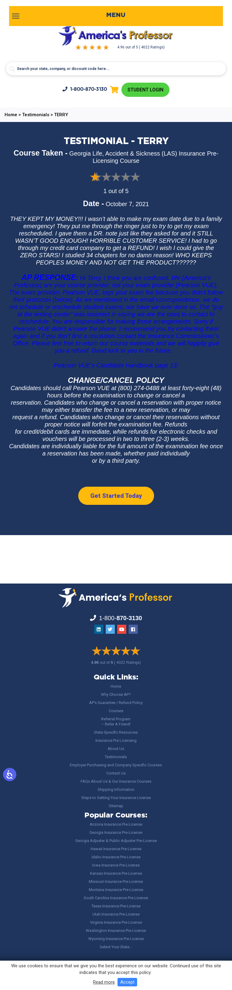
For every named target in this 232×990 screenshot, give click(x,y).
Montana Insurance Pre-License (116, 889)
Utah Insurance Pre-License (116, 914)
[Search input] (116, 68)
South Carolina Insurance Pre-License (116, 898)
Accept (127, 982)
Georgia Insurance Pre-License (115, 832)
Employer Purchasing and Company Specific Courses (116, 765)
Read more (104, 982)
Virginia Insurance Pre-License (116, 922)
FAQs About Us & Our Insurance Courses (116, 781)
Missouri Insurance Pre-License (116, 881)
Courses (116, 711)
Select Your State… (116, 947)
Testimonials (116, 757)
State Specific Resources (116, 732)
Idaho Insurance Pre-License (116, 857)
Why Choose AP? (116, 694)
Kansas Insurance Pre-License (116, 873)
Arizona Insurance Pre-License (116, 824)
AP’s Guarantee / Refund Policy (116, 702)
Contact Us (116, 773)
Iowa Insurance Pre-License (116, 865)
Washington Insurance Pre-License (116, 930)
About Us (116, 748)
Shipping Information (116, 789)
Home (116, 686)
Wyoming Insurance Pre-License (116, 938)
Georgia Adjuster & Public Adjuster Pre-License (116, 840)
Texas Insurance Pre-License (116, 906)
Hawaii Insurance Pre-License (116, 849)
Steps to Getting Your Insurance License (116, 797)
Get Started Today (116, 495)
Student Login (145, 90)
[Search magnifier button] (12, 69)
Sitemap (116, 806)
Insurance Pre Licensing (116, 740)
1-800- (84, 89)
